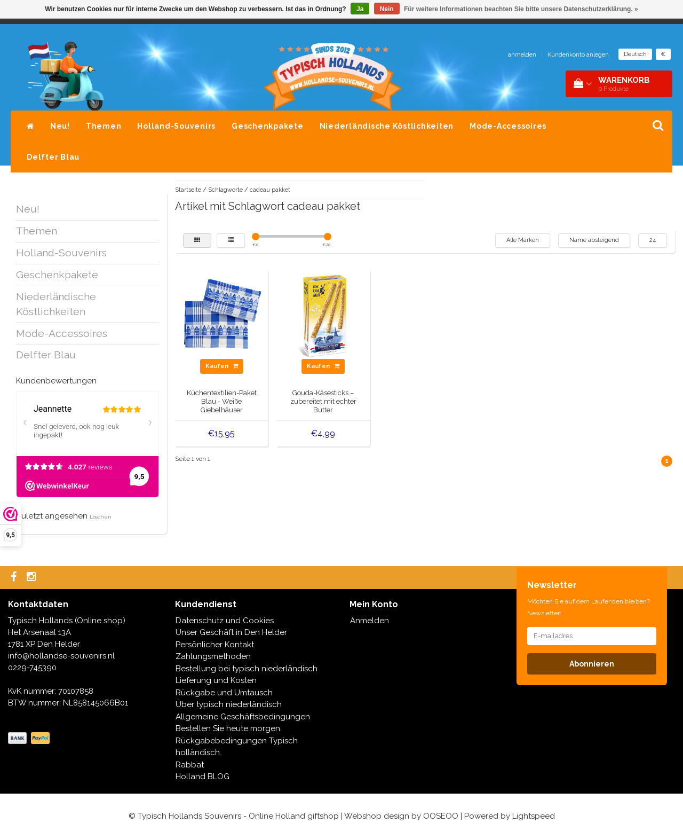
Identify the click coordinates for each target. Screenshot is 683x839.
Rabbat (190, 765)
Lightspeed (533, 816)
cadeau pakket (270, 189)
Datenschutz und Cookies (225, 620)
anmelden (522, 54)
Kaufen (221, 366)
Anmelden (369, 620)
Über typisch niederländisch (229, 704)
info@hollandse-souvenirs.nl (61, 656)
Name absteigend (594, 240)
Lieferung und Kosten (216, 680)
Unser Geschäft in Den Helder (231, 632)
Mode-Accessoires (508, 126)
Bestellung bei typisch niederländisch (246, 668)
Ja (359, 9)
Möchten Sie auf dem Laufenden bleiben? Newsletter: (588, 607)
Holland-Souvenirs (176, 126)
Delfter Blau (53, 157)
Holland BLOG (202, 776)
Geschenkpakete (268, 126)
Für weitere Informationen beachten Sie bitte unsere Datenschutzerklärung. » (521, 9)
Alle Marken (522, 240)
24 (652, 240)
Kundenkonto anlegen (578, 54)
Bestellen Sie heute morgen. (229, 728)
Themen (104, 126)
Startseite (188, 189)
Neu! (60, 126)
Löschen (101, 517)
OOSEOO (440, 816)
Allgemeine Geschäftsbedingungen (243, 717)
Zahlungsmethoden (213, 656)
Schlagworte (225, 189)
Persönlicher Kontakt (215, 644)
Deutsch (635, 54)
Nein (387, 9)
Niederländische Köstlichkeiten (387, 126)
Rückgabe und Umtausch (224, 692)
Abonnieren (591, 664)
